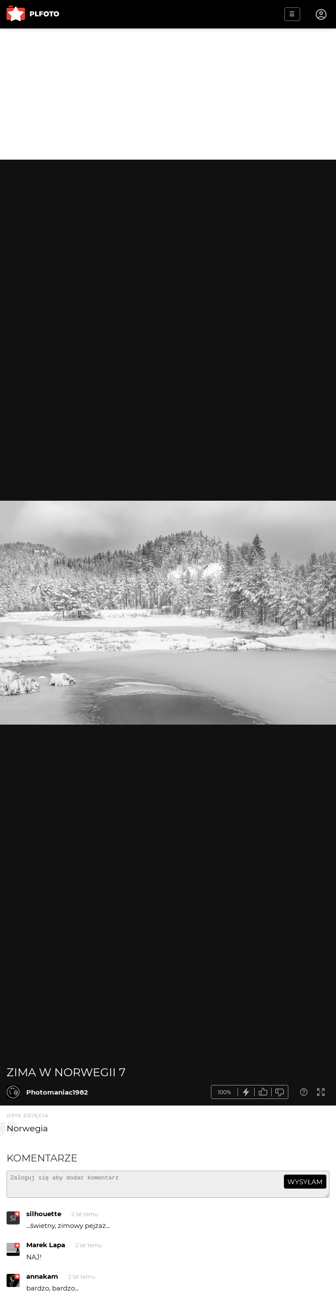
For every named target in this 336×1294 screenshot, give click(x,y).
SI (13, 1222)
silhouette (43, 1218)
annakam (42, 1280)
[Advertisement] (168, 94)
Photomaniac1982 (57, 1092)
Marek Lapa (45, 1249)
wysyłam (304, 1182)
